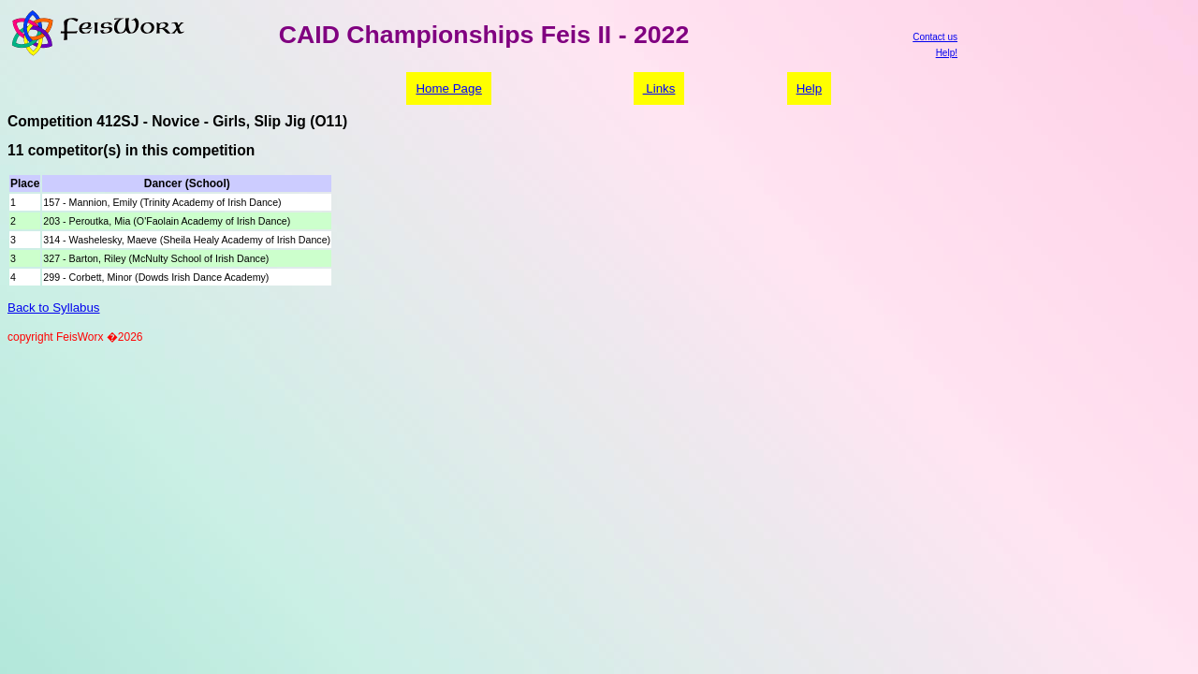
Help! (946, 53)
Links (659, 88)
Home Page (448, 88)
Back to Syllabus (53, 307)
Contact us (935, 37)
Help (809, 88)
